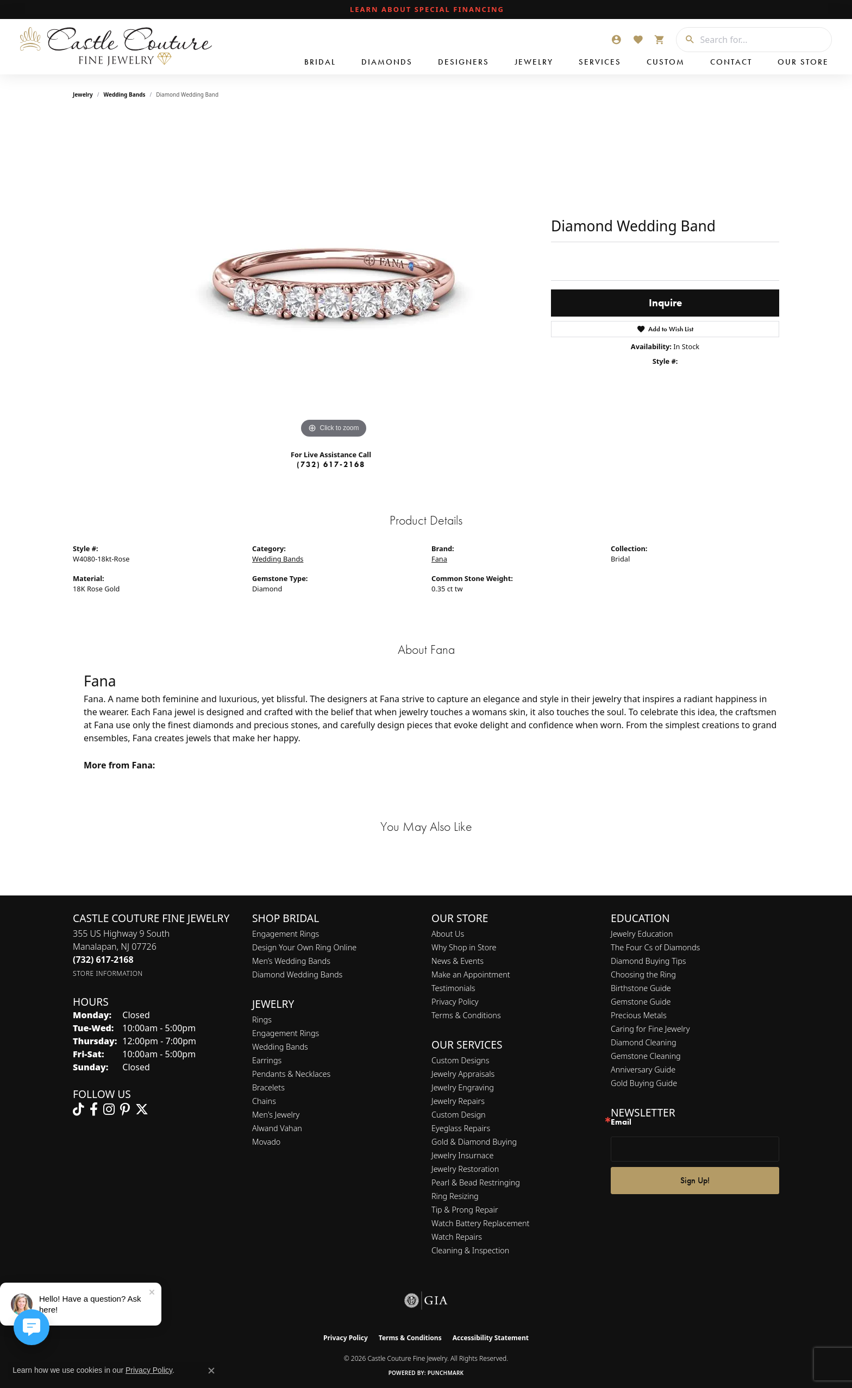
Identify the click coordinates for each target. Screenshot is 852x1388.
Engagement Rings (285, 934)
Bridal (320, 61)
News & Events (457, 961)
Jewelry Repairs (458, 1101)
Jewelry (534, 61)
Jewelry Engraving (462, 1087)
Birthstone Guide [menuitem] (641, 988)
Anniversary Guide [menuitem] (643, 1069)
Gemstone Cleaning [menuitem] (646, 1056)
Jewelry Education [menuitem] (642, 934)
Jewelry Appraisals (462, 1074)
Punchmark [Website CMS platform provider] (446, 1373)
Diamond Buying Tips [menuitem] (648, 961)
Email (621, 1122)
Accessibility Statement (491, 1337)
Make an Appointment (470, 974)
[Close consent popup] (211, 1370)
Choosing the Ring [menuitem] (643, 974)
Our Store (803, 61)
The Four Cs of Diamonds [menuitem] (655, 947)
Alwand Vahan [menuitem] (277, 1128)
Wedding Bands (125, 94)
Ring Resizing (455, 1196)
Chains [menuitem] (264, 1101)
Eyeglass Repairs (460, 1128)
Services (600, 61)
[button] (616, 39)
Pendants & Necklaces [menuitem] (291, 1074)
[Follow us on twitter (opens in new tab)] (141, 1109)
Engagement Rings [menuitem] (285, 1033)
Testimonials (453, 988)
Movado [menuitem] (266, 1142)
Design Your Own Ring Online (304, 947)
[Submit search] (686, 39)
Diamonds (386, 61)
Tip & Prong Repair (464, 1209)
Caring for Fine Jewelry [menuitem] (650, 1029)
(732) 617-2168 (331, 464)
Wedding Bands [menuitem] (280, 1047)
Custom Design (458, 1114)
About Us (447, 934)
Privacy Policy (455, 1001)
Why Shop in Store (463, 947)
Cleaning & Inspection (470, 1250)
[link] (426, 10)
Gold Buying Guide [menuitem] (644, 1083)
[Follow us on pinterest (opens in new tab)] (125, 1109)
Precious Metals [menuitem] (639, 1015)
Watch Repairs (456, 1237)
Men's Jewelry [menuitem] (275, 1114)
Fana (439, 559)
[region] (334, 278)
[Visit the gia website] (426, 1300)
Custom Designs (460, 1060)
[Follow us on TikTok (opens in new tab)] (78, 1109)
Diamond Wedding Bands (297, 974)
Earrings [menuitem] (266, 1060)
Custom (666, 61)
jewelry (83, 94)
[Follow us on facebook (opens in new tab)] (94, 1109)
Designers (463, 61)
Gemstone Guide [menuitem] (641, 1001)
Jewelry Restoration (465, 1169)
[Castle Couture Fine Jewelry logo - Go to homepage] (114, 46)
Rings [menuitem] (262, 1019)
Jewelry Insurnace (462, 1155)
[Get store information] (108, 973)
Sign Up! (695, 1180)
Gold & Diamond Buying (474, 1142)
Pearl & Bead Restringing (475, 1182)
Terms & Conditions (466, 1015)
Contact (731, 61)
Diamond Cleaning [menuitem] (643, 1042)
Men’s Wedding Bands (291, 961)
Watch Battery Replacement (480, 1223)
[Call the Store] (103, 960)
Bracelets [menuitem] (268, 1087)
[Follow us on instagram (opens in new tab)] (109, 1109)
